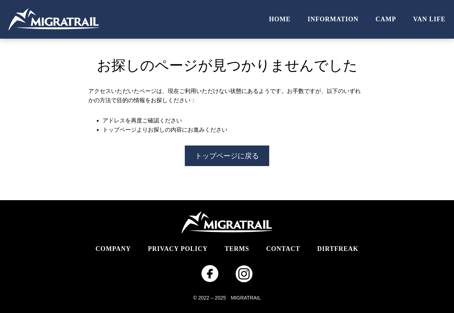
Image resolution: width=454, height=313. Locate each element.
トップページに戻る (227, 156)
